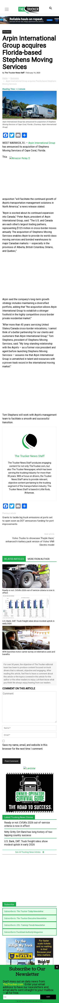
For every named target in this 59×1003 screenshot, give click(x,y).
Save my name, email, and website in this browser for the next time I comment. (24, 746)
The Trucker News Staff (14, 73)
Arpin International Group (41, 142)
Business (6, 32)
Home (5, 78)
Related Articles (14, 559)
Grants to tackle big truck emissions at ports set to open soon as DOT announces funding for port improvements (28, 521)
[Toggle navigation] (7, 9)
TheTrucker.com (13, 997)
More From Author (39, 559)
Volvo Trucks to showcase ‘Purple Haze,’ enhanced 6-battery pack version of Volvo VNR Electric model (30, 541)
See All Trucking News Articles (29, 852)
